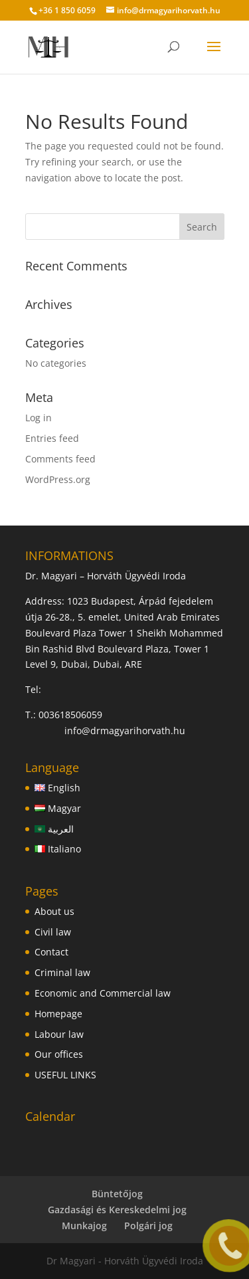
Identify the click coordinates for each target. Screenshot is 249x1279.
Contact (51, 951)
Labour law (59, 1034)
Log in (38, 417)
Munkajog (84, 1225)
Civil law (53, 932)
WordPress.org (57, 479)
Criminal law (62, 972)
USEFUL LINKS (65, 1074)
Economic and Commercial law (103, 993)
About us (54, 911)
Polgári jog (148, 1225)
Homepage (58, 1013)
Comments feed (60, 458)
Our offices (59, 1054)
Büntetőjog (117, 1193)
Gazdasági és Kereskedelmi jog (117, 1209)
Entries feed (52, 438)
